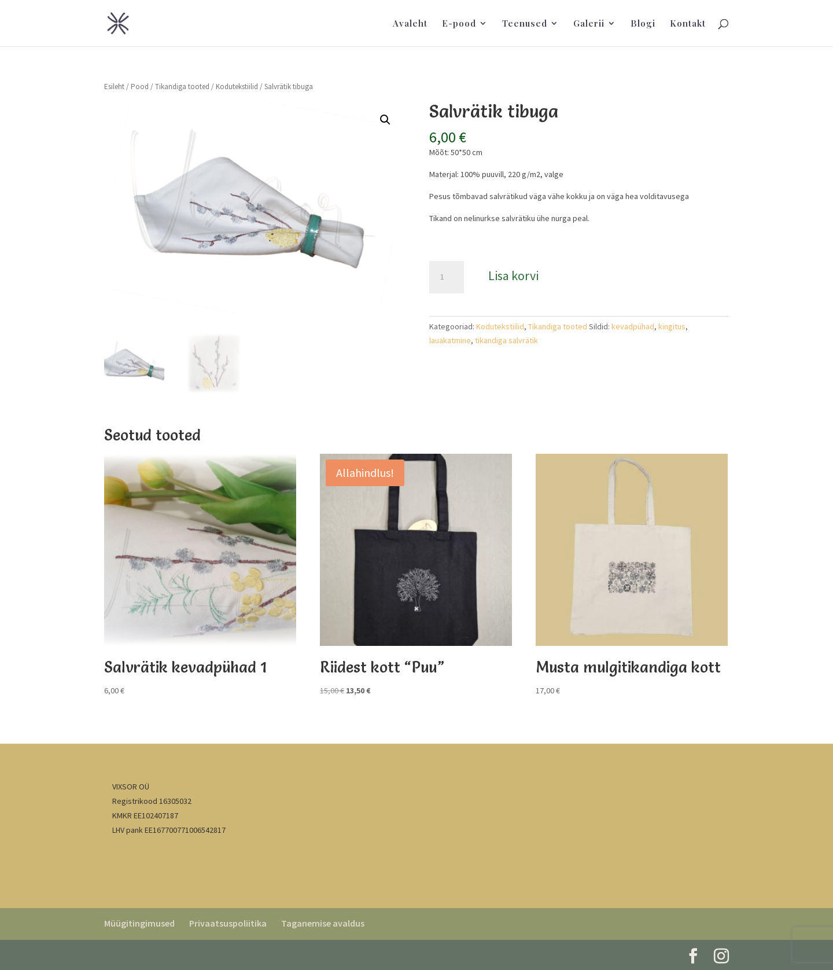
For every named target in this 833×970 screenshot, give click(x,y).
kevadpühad (632, 326)
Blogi (643, 24)
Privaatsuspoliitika (228, 923)
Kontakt (688, 24)
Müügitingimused (139, 923)
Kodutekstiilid (237, 86)
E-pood (459, 24)
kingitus (671, 326)
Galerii (589, 24)
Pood (140, 86)
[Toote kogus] (446, 277)
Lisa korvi (513, 275)
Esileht (114, 86)
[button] (385, 119)
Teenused (524, 24)
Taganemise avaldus (322, 923)
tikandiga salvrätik (506, 340)
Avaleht (410, 24)
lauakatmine (450, 340)
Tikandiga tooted (182, 86)
